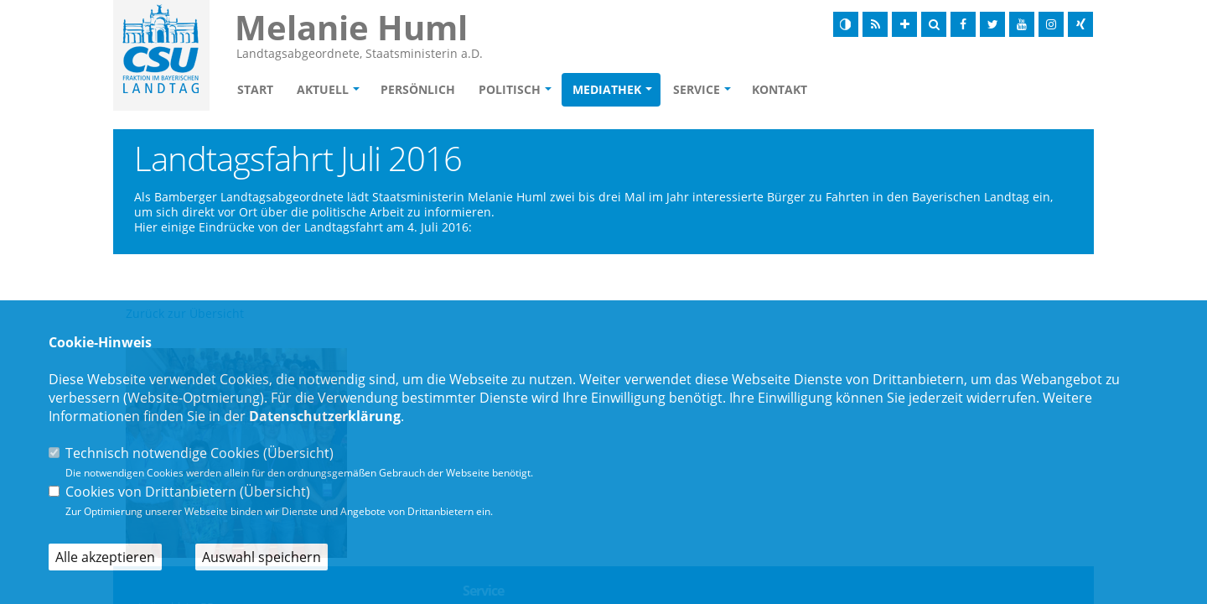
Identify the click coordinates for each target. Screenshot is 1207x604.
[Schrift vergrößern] (904, 24)
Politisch (510, 89)
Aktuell (323, 89)
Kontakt (779, 89)
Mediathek (606, 89)
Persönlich (418, 89)
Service (696, 89)
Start (255, 89)
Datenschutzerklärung (325, 416)
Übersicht (298, 453)
